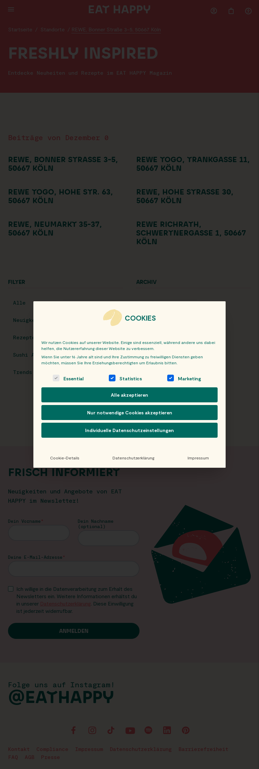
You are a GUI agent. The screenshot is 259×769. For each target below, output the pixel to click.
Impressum (198, 457)
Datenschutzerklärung (133, 457)
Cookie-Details (64, 457)
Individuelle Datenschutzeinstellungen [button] (129, 430)
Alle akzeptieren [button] (129, 395)
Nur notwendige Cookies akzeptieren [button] (129, 412)
